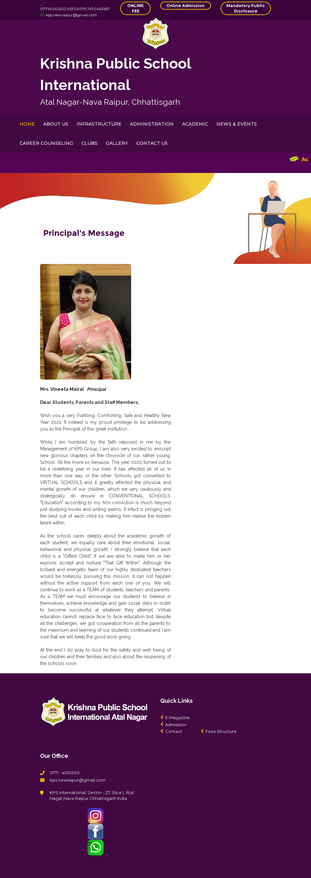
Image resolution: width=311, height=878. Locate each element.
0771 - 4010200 (65, 772)
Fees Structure (221, 731)
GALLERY (117, 143)
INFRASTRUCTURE (99, 124)
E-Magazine (177, 717)
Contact (173, 731)
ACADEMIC (195, 124)
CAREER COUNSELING (46, 143)
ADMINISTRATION (152, 124)
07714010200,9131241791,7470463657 (75, 8)
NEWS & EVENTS (236, 124)
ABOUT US (55, 124)
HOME (27, 124)
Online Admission (185, 5)
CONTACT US (152, 143)
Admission (175, 724)
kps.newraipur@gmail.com (71, 14)
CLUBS (89, 143)
